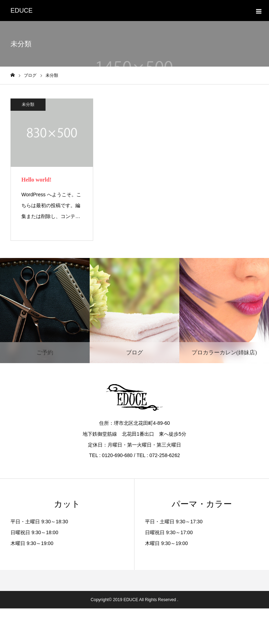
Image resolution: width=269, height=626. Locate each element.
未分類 (28, 104)
